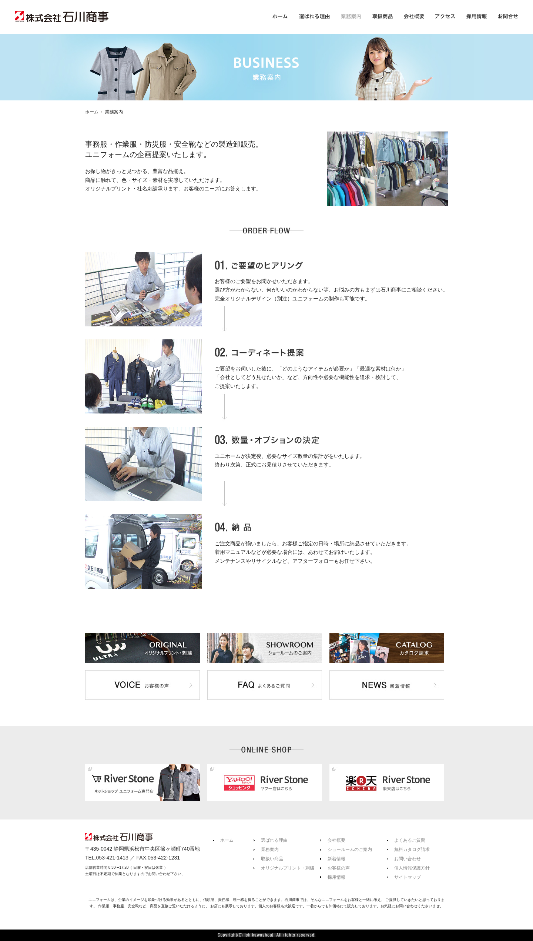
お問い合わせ (407, 858)
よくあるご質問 (409, 840)
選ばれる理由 (274, 840)
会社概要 (336, 840)
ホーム (91, 111)
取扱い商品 (272, 858)
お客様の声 (339, 868)
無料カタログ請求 (412, 849)
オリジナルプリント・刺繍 (287, 868)
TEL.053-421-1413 (106, 858)
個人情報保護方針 (412, 868)
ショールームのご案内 (350, 849)
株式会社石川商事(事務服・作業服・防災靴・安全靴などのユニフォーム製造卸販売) (61, 19)
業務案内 (270, 849)
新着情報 (336, 858)
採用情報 (336, 877)
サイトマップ (407, 877)
